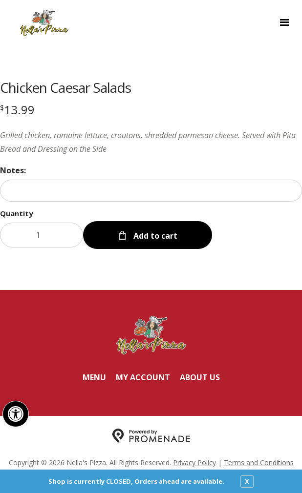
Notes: (13, 170)
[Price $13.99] (17, 110)
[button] (15, 414)
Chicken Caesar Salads (65, 87)
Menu (94, 377)
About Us (200, 377)
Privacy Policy (194, 462)
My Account (143, 377)
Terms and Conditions (259, 462)
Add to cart (154, 235)
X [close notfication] (247, 481)
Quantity (16, 213)
